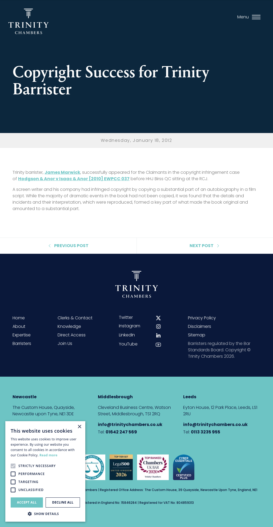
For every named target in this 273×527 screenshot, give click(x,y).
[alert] (45, 471)
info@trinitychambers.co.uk (130, 424)
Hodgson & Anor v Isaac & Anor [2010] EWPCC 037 (74, 179)
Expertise (22, 335)
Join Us (65, 343)
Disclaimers (199, 326)
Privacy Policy (202, 318)
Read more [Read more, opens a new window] (48, 455)
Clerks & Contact (75, 318)
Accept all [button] (27, 502)
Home (19, 318)
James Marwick (62, 172)
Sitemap (196, 335)
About (19, 326)
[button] (45, 513)
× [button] (79, 427)
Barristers (22, 343)
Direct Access (72, 335)
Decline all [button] (63, 502)
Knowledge (69, 326)
